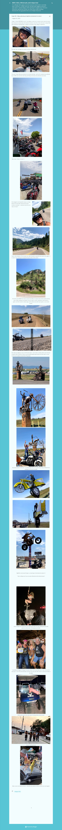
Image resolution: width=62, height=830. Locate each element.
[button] (49, 16)
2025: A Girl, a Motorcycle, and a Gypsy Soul (25, 3)
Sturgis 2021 (18, 791)
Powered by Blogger (31, 826)
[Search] (52, 3)
